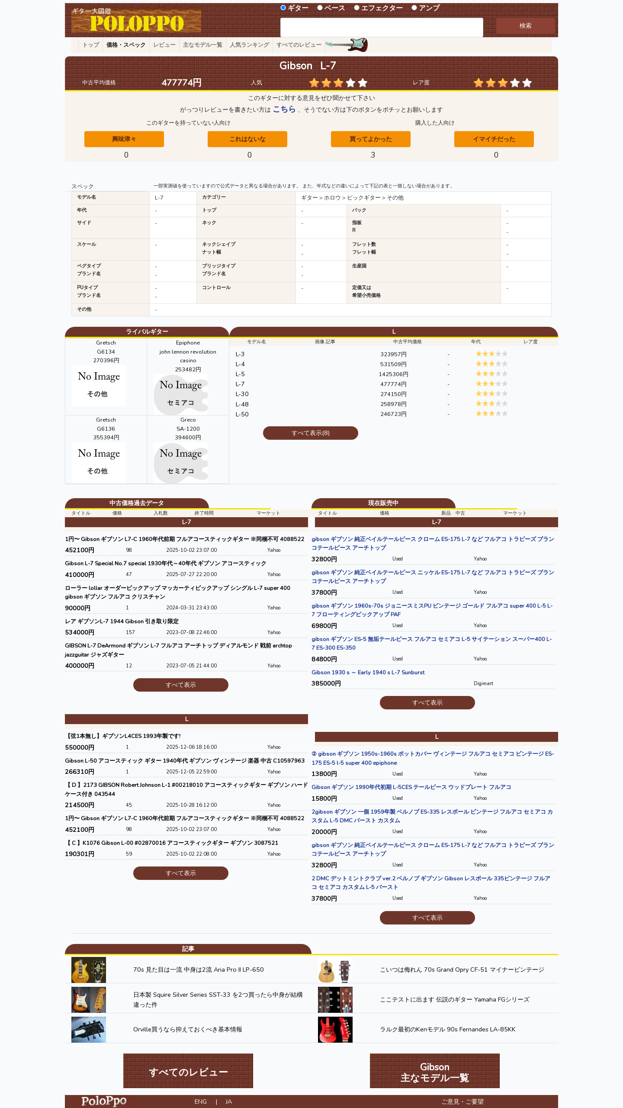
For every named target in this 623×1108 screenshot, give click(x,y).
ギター (298, 8)
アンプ (429, 8)
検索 (526, 25)
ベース (334, 8)
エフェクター (382, 8)
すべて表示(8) (311, 432)
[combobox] (381, 27)
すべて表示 (181, 684)
